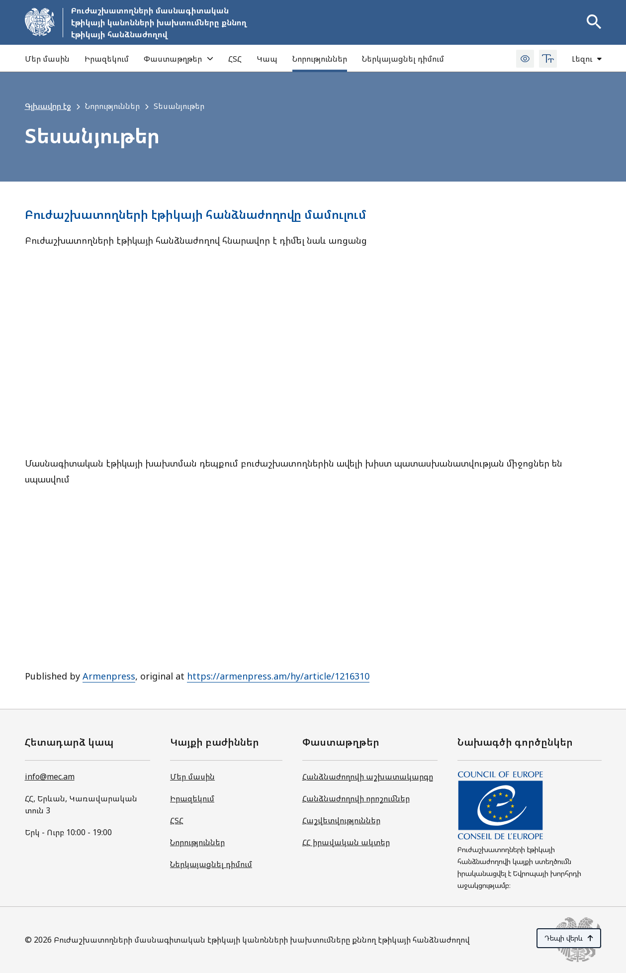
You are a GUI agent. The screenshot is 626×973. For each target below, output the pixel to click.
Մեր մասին (47, 59)
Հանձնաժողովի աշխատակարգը (367, 776)
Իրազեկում (107, 59)
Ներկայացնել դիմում (403, 59)
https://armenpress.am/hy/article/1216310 (278, 676)
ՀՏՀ (235, 59)
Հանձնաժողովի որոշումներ (356, 798)
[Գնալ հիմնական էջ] (137, 22)
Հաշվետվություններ (341, 820)
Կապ (267, 59)
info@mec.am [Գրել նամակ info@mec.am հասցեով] (50, 776)
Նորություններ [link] (112, 106)
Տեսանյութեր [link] (179, 106)
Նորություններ (319, 59)
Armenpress (109, 676)
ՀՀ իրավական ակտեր (346, 842)
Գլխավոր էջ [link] (48, 106)
